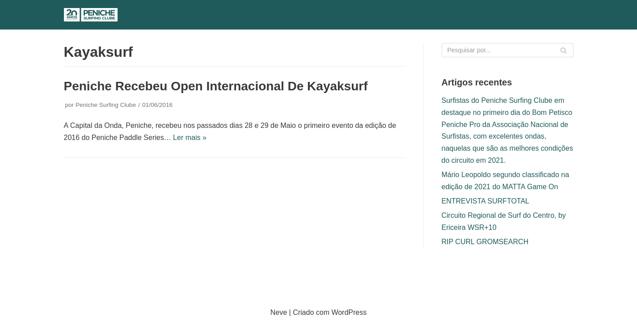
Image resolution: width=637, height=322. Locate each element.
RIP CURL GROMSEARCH (485, 242)
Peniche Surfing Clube (106, 105)
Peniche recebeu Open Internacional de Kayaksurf (216, 86)
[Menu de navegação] (563, 14)
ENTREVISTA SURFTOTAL (485, 201)
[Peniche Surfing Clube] (91, 14)
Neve (278, 312)
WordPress (349, 312)
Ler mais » (190, 137)
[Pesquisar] (544, 15)
